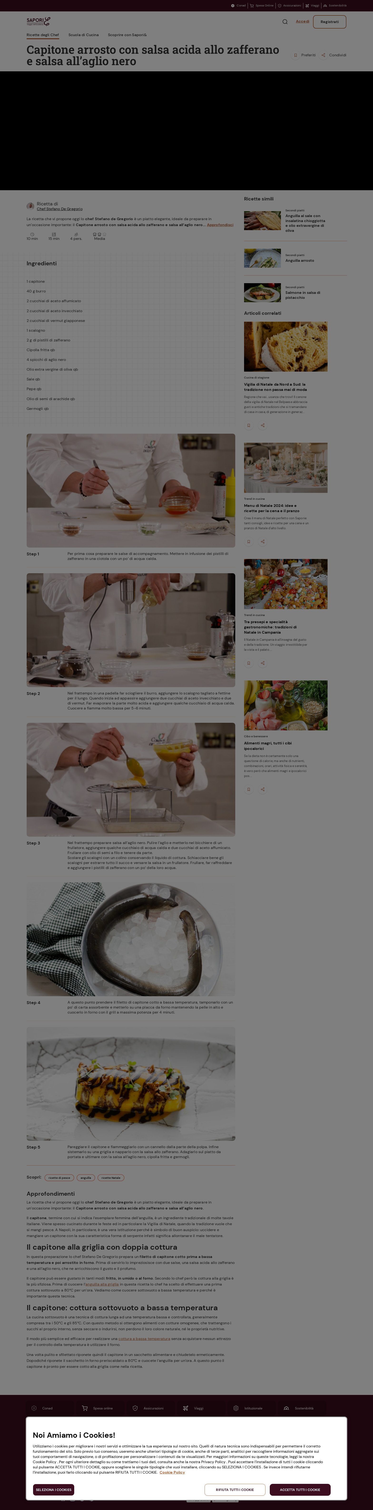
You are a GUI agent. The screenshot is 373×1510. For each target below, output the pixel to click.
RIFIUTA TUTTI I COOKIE (235, 1490)
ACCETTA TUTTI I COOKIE (300, 1490)
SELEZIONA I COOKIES (53, 1490)
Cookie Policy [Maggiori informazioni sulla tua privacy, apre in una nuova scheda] (172, 1472)
